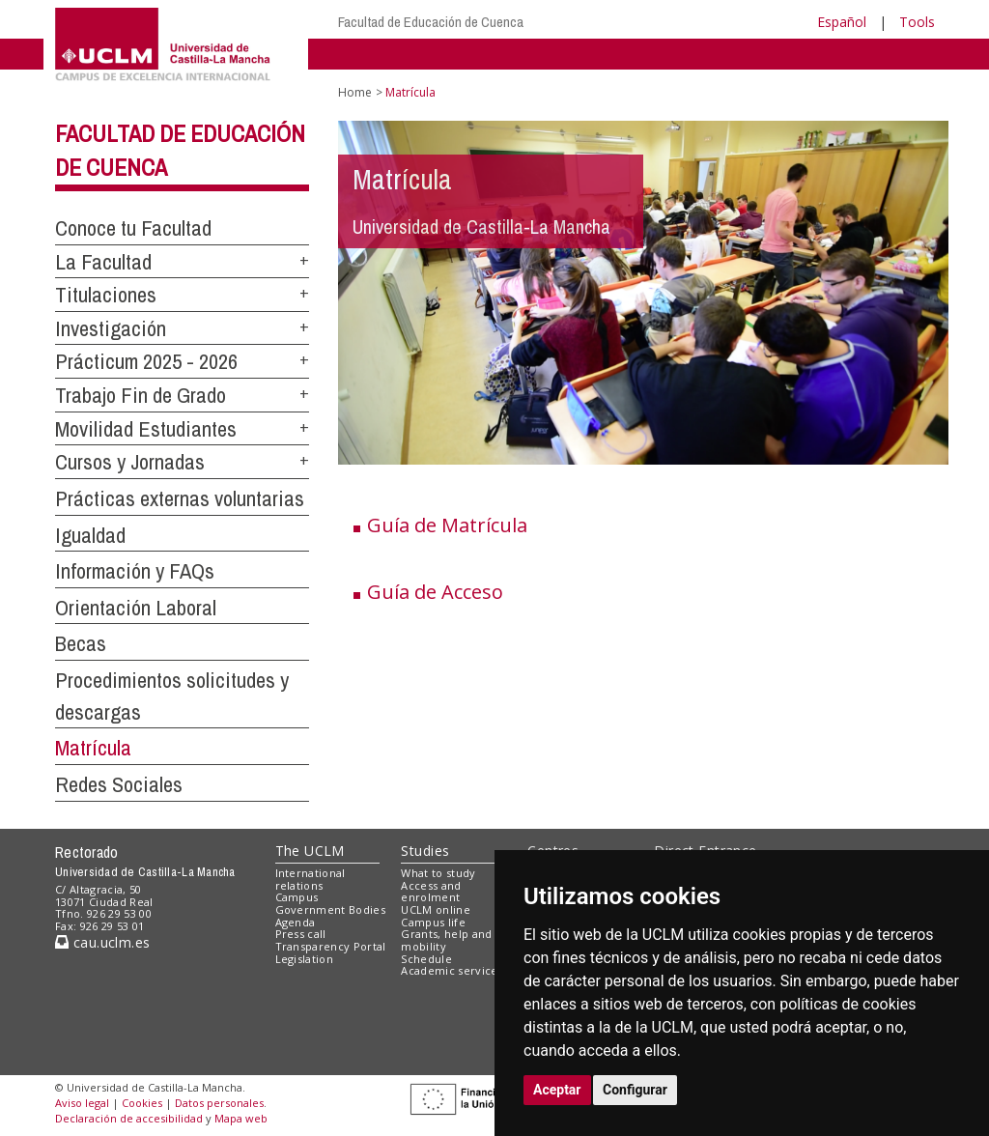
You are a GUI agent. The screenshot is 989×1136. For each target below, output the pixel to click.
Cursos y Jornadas (130, 461)
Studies (425, 850)
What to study (438, 873)
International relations (310, 879)
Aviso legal (82, 1102)
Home (355, 92)
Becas (80, 643)
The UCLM (310, 850)
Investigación (110, 328)
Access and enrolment (431, 891)
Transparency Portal (330, 946)
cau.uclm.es (102, 942)
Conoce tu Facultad (133, 227)
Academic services (452, 970)
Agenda (295, 922)
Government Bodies (330, 909)
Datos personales (219, 1102)
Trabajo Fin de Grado (140, 395)
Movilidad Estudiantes (146, 428)
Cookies (142, 1102)
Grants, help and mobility (446, 939)
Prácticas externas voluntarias (179, 498)
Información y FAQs (134, 570)
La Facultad (103, 261)
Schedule (426, 958)
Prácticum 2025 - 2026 (146, 361)
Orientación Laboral (135, 607)
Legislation (304, 958)
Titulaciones (105, 294)
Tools (917, 22)
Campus (297, 897)
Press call (300, 933)
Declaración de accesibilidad (129, 1118)
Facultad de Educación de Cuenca (430, 22)
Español (841, 22)
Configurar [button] (635, 1089)
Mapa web (241, 1118)
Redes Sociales (119, 784)
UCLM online (435, 909)
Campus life (433, 922)
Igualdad (90, 535)
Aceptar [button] (557, 1089)
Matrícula (93, 747)
